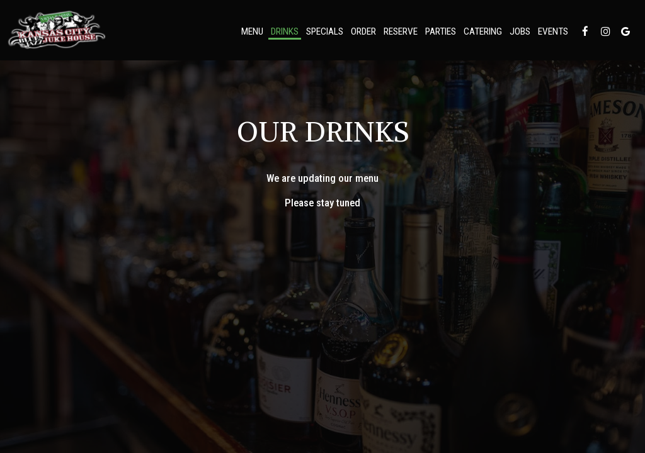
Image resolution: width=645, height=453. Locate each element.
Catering (483, 31)
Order (363, 31)
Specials (324, 31)
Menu (252, 31)
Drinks (285, 31)
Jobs (520, 31)
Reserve (401, 31)
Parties (440, 31)
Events (553, 31)
